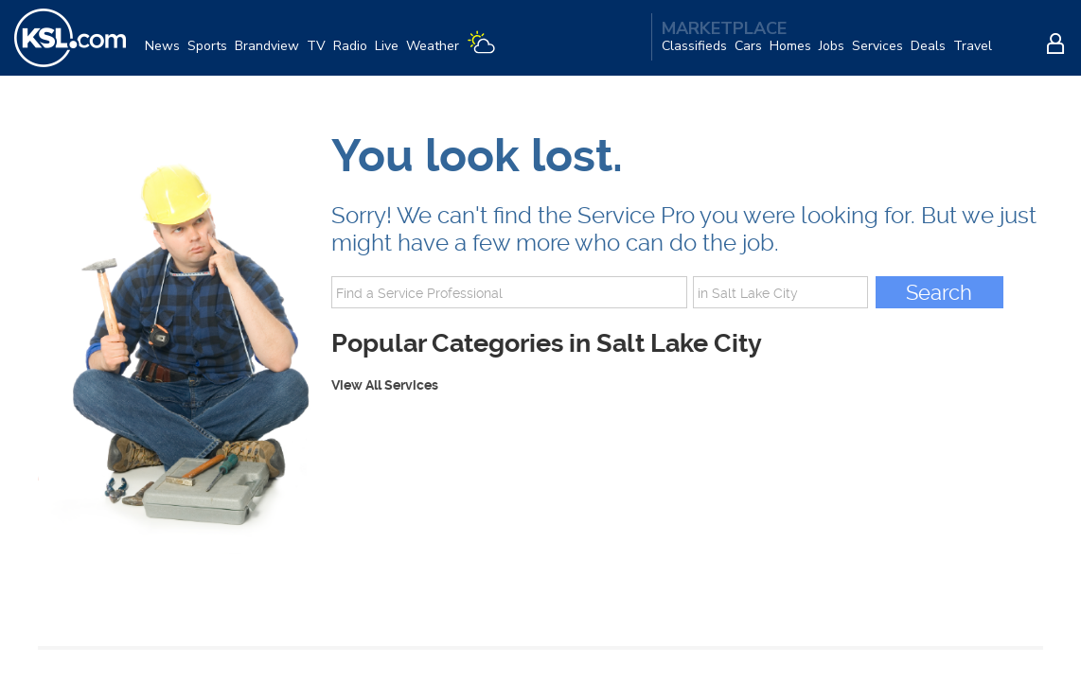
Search (939, 292)
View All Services (384, 385)
